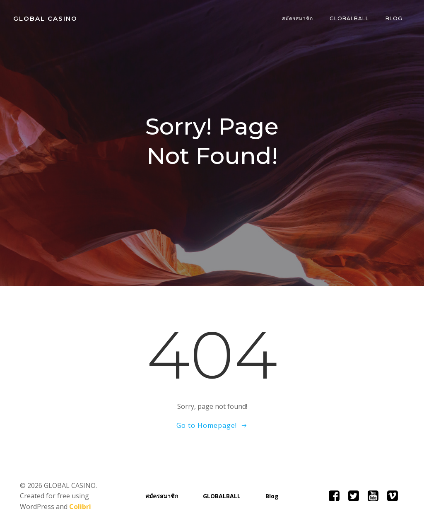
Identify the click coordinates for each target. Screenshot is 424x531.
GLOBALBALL (349, 18)
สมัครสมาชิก (297, 18)
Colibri (80, 506)
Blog (393, 18)
